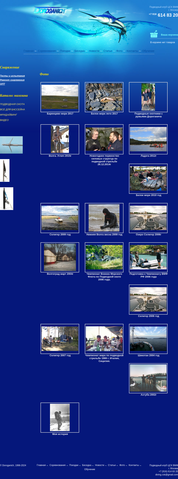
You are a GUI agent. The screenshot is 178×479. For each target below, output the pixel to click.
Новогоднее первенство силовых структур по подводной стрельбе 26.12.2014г (104, 160)
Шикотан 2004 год (148, 355)
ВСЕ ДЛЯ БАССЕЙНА (12, 109)
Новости (94, 50)
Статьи (107, 50)
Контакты (132, 50)
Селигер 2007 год (60, 355)
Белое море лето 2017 (104, 113)
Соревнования (47, 50)
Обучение (148, 50)
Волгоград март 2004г (60, 273)
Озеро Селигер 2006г (148, 234)
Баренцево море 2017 (60, 113)
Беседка (79, 50)
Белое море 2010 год (148, 195)
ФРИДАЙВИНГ (8, 114)
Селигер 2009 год (60, 234)
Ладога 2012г (148, 155)
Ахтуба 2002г (149, 394)
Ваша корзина (169, 34)
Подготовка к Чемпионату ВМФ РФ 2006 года (149, 275)
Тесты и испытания (12, 76)
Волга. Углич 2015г (60, 155)
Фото (119, 50)
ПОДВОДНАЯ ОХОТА (12, 104)
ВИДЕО (4, 120)
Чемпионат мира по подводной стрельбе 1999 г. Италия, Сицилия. (104, 358)
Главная (29, 50)
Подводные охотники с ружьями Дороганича (148, 115)
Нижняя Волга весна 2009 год (104, 234)
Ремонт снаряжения (12, 80)
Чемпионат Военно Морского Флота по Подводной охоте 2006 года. (104, 276)
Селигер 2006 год (148, 316)
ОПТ (2, 84)
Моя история (60, 434)
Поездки (65, 50)
